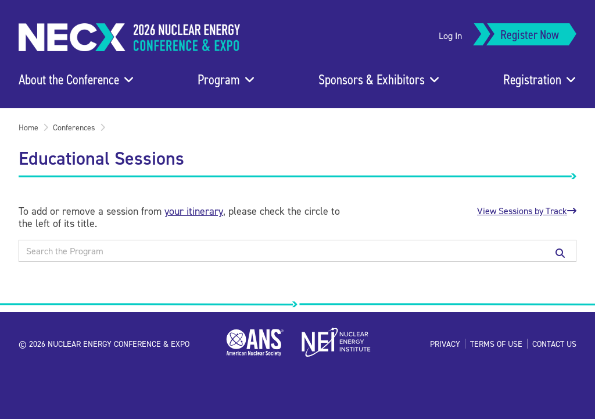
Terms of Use (496, 344)
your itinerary (193, 211)
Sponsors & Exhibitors (371, 79)
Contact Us (554, 344)
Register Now (529, 34)
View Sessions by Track (526, 210)
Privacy (445, 344)
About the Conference (69, 79)
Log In (450, 35)
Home (28, 127)
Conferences (74, 127)
